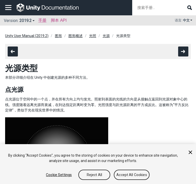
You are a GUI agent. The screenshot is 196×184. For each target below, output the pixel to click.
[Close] (190, 152)
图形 (58, 36)
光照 (92, 36)
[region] (98, 164)
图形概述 (75, 36)
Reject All (94, 175)
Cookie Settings (59, 175)
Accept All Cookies (131, 175)
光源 (106, 36)
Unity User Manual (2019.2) (26, 36)
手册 (42, 20)
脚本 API (59, 20)
